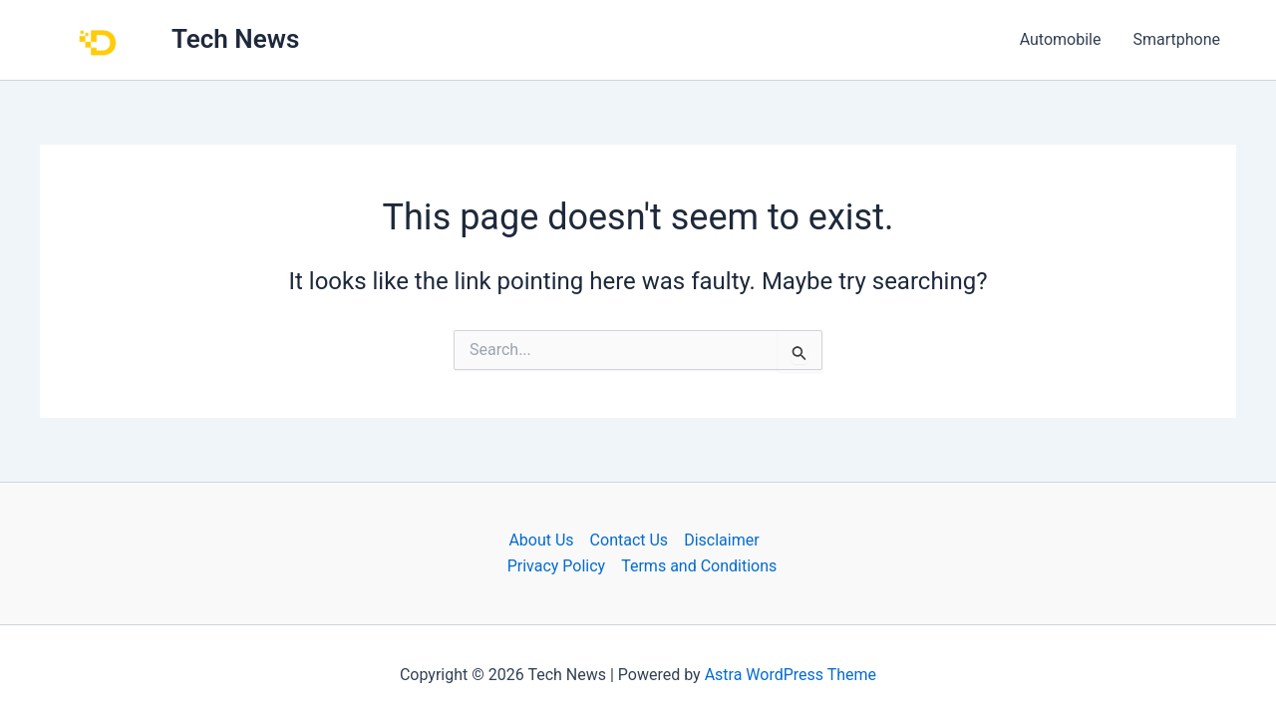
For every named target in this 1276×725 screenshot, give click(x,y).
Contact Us (629, 540)
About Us (540, 540)
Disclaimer (721, 540)
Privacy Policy (556, 565)
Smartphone (1176, 39)
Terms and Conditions (699, 565)
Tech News (235, 39)
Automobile (1061, 39)
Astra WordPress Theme (790, 674)
